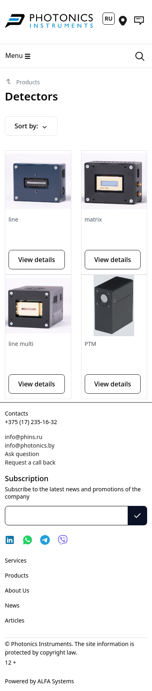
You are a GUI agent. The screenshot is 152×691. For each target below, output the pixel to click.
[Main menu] (64, 56)
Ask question (22, 454)
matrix (93, 219)
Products (16, 575)
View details (36, 259)
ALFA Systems (55, 681)
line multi (21, 344)
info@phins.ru (24, 437)
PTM (90, 344)
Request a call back (30, 462)
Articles (14, 620)
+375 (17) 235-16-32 (31, 422)
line (13, 219)
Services (15, 560)
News (12, 605)
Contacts (16, 413)
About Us (17, 590)
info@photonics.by (29, 445)
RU (108, 18)
